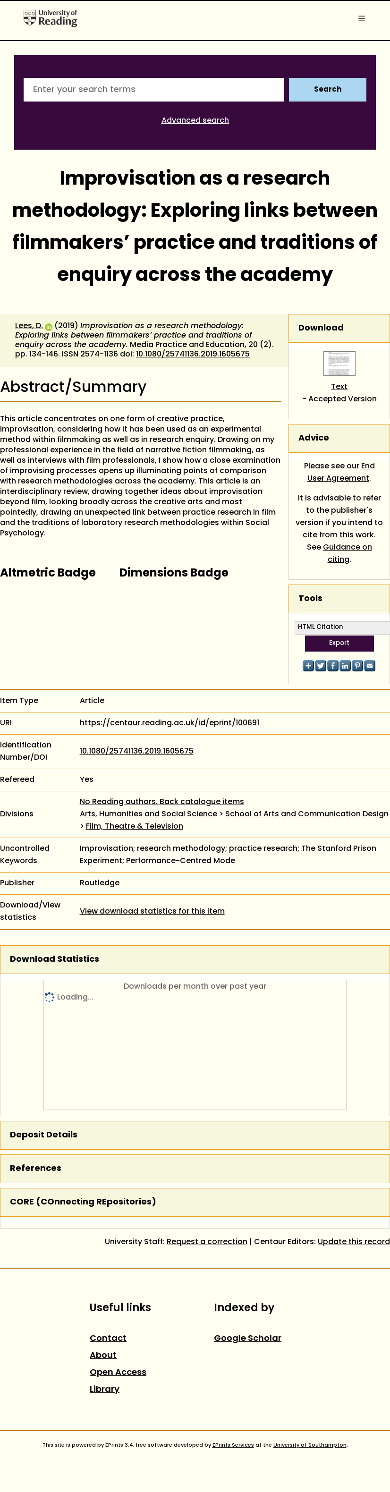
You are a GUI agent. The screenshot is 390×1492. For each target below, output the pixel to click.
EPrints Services (233, 1445)
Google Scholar (247, 1338)
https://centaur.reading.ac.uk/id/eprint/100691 (169, 723)
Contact (108, 1338)
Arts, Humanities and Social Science (148, 814)
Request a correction (207, 1242)
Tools (310, 599)
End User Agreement (341, 472)
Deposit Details (43, 1135)
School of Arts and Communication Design (307, 814)
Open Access (118, 1372)
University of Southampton (310, 1445)
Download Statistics (54, 959)
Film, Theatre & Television (134, 827)
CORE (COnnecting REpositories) (83, 1202)
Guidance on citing (347, 554)
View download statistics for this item (152, 912)
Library (104, 1389)
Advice (313, 438)
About (103, 1355)
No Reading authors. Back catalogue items (162, 802)
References (35, 1168)
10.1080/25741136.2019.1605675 (193, 354)
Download (321, 328)
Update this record (354, 1242)
